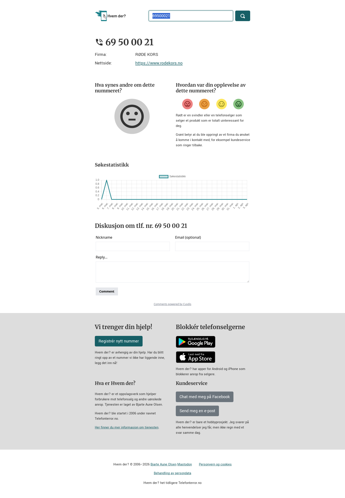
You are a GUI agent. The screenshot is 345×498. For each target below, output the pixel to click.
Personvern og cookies (215, 464)
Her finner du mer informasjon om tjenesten (126, 427)
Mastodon (184, 464)
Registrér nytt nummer (119, 341)
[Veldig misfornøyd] (187, 104)
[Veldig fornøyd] (238, 104)
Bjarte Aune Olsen (163, 464)
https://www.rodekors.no (159, 63)
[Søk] (242, 16)
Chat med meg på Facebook (205, 397)
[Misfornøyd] (204, 104)
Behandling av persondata (172, 473)
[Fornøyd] (221, 104)
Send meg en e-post (197, 411)
